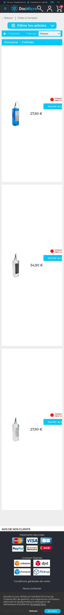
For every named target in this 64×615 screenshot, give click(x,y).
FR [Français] (52, 2)
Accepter (52, 611)
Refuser (34, 611)
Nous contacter (32, 588)
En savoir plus (38, 604)
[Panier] (59, 9)
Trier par (31, 33)
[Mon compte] (49, 9)
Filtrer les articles (31, 25)
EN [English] (58, 2)
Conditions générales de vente (32, 581)
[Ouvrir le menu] (5, 8)
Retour (8, 18)
